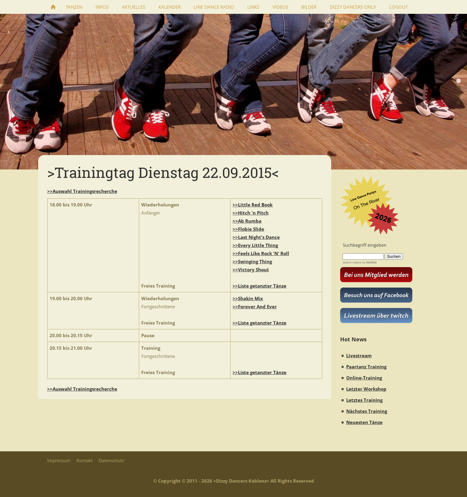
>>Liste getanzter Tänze (259, 286)
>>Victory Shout (251, 270)
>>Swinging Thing (252, 261)
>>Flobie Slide (248, 229)
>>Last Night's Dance (256, 237)
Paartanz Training (366, 367)
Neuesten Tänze (364, 422)
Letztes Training (364, 400)
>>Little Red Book (253, 205)
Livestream (359, 355)
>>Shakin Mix (248, 298)
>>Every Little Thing (255, 245)
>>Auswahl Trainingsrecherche (82, 191)
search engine (352, 262)
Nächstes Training (366, 411)
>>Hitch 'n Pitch (251, 213)
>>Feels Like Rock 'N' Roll (261, 253)
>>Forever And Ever (255, 306)
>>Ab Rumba (247, 221)
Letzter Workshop (366, 389)
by (369, 262)
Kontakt (85, 460)
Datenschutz (111, 460)
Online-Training (364, 378)
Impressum (59, 460)
